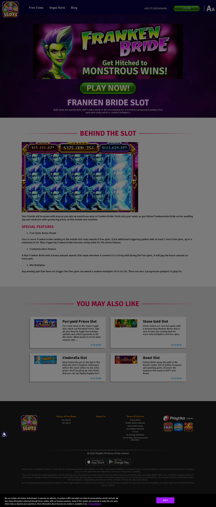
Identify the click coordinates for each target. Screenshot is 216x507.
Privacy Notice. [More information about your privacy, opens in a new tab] (95, 504)
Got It (165, 500)
